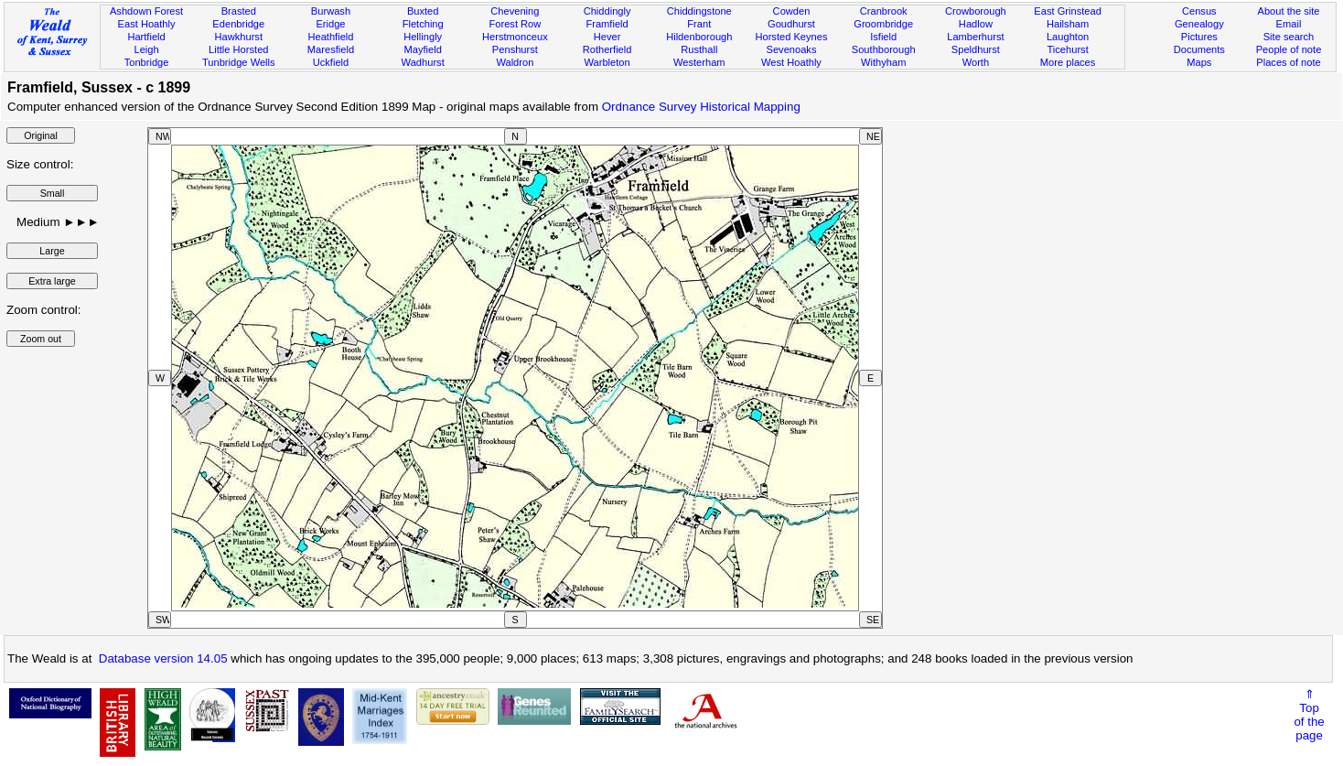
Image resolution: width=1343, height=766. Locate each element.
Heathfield (330, 36)
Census (1199, 10)
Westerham (699, 62)
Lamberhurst (975, 36)
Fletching (423, 23)
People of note (1289, 49)
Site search (1289, 36)
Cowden (792, 10)
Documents (1199, 49)
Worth (975, 62)
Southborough (884, 49)
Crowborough (975, 10)
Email (1289, 23)
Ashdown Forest (146, 10)
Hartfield (146, 36)
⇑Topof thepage (1309, 714)
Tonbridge (146, 62)
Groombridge (883, 23)
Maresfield (330, 49)
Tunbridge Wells (238, 62)
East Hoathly (147, 23)
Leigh (146, 49)
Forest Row (515, 23)
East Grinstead (1067, 10)
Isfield (883, 36)
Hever (607, 36)
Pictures (1199, 36)
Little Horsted (238, 49)
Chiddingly (607, 10)
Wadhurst (423, 62)
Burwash (330, 10)
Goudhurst (791, 23)
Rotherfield (607, 49)
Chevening (514, 10)
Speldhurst (975, 49)
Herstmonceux (515, 36)
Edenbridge (238, 23)
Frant (699, 23)
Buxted (423, 10)
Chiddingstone (699, 10)
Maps (1199, 62)
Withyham (883, 62)
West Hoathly (791, 62)
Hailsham (1068, 23)
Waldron (514, 62)
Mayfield (422, 49)
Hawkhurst (239, 36)
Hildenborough (699, 36)
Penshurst (515, 49)
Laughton (1068, 36)
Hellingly (422, 36)
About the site (1289, 10)
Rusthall (699, 49)
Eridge (330, 23)
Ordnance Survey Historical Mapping (701, 106)
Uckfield (331, 62)
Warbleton (606, 62)
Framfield (607, 23)
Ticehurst (1067, 49)
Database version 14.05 (163, 658)
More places (1068, 62)
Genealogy (1199, 23)
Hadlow (976, 23)
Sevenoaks (792, 49)
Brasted (238, 10)
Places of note (1288, 62)
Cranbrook (884, 10)
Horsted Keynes (791, 36)
